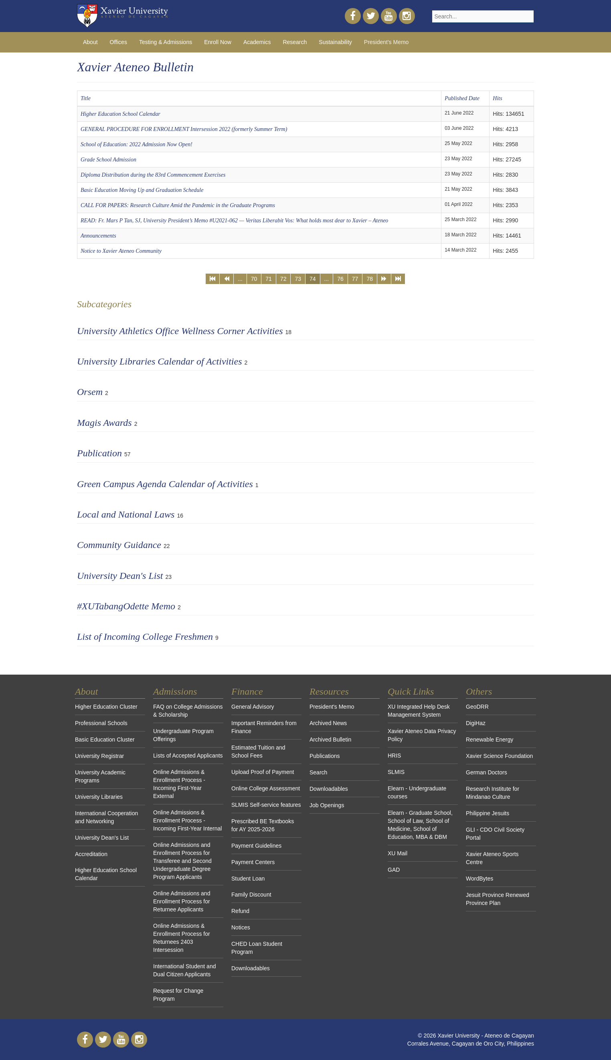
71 (268, 279)
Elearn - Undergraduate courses (417, 792)
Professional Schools (101, 723)
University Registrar (99, 756)
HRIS (394, 755)
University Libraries (99, 797)
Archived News (328, 723)
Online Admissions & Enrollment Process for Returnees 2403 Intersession (181, 938)
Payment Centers (253, 862)
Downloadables (250, 968)
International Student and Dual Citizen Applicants (184, 970)
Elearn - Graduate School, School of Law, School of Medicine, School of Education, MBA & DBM (420, 825)
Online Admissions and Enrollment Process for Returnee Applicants (181, 901)
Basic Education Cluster (105, 739)
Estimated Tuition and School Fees (258, 751)
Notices (240, 927)
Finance (247, 691)
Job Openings (327, 805)
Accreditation (91, 854)
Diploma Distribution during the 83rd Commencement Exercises (153, 175)
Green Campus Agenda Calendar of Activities (165, 484)
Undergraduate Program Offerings (183, 735)
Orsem (90, 392)
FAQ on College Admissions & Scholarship (188, 710)
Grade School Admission (108, 160)
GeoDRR (477, 706)
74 (313, 279)
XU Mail (397, 853)
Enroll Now (217, 42)
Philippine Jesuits (487, 813)
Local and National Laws (125, 514)
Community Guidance (119, 545)
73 (298, 279)
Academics (257, 42)
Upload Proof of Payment (262, 772)
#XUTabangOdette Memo (126, 606)
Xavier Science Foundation (499, 756)
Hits (497, 98)
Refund (240, 911)
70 (254, 279)
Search (318, 772)
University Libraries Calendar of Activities (159, 361)
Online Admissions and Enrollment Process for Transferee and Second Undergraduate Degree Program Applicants (182, 861)
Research (295, 42)
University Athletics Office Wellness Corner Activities (180, 331)
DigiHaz (476, 723)
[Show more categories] (529, 450)
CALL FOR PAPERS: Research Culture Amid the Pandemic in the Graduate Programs (178, 205)
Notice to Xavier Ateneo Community (121, 251)
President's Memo (386, 42)
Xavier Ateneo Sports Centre (492, 858)
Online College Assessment (265, 788)
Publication (99, 453)
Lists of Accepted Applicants (188, 755)
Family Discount (251, 894)
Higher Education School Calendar (120, 114)
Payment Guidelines (256, 845)
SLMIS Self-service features (266, 805)
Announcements (98, 236)
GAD (394, 870)
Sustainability (335, 42)
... (240, 279)
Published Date (462, 98)
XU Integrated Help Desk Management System (419, 710)
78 (369, 279)
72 (283, 279)
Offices (118, 42)
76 (340, 279)
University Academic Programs (100, 776)
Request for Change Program (178, 994)
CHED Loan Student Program (256, 948)
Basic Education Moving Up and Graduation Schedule (142, 190)
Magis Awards (104, 422)
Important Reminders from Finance (264, 727)
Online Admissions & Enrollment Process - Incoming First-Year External (179, 784)
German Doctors (486, 772)
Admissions (175, 691)
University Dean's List (120, 575)
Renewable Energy (489, 739)
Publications (325, 756)
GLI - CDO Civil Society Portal (495, 833)
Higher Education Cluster (106, 706)
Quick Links (411, 691)
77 (355, 279)
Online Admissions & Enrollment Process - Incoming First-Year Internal (187, 820)
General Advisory (252, 706)
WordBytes (479, 878)
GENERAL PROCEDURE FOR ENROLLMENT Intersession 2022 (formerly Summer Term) (184, 129)
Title (86, 98)
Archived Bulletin (330, 739)
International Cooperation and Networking (106, 817)
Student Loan (248, 878)
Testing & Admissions (165, 42)
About (90, 42)
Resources (329, 691)
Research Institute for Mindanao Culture (492, 793)
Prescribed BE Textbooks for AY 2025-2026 (262, 825)
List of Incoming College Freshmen (145, 636)
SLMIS (396, 772)
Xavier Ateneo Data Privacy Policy (422, 735)
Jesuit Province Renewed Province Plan (497, 899)
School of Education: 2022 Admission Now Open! (136, 144)
